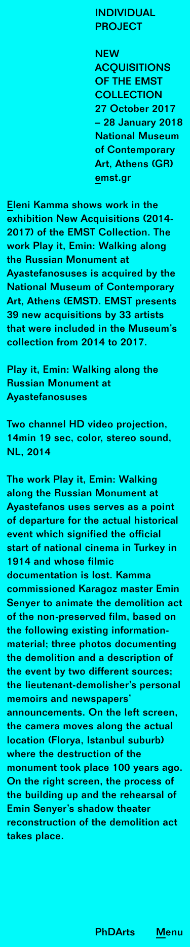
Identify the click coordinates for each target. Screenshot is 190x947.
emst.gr (113, 178)
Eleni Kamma (38, 206)
